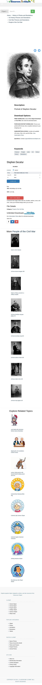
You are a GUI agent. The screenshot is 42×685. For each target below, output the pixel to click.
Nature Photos (13, 641)
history (37, 152)
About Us (11, 658)
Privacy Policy (12, 664)
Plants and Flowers (14, 645)
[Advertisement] (21, 34)
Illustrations (12, 629)
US (32, 152)
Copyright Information (14, 666)
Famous (17, 152)
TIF (7, 177)
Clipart (11, 623)
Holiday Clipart (13, 609)
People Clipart (13, 607)
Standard (16, 170)
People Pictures (13, 646)
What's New (12, 613)
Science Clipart (13, 611)
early (28, 152)
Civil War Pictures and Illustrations (19, 20)
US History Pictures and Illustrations (19, 17)
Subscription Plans (13, 216)
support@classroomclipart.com (32, 138)
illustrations (23, 154)
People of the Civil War (15, 22)
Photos (11, 625)
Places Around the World (15, 643)
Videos (11, 631)
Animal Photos (13, 648)
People (23, 152)
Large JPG (9, 175)
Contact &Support (13, 662)
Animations (12, 627)
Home (9, 15)
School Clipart (12, 604)
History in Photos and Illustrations (22, 15)
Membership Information (15, 660)
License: (9, 170)
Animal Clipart (12, 605)
